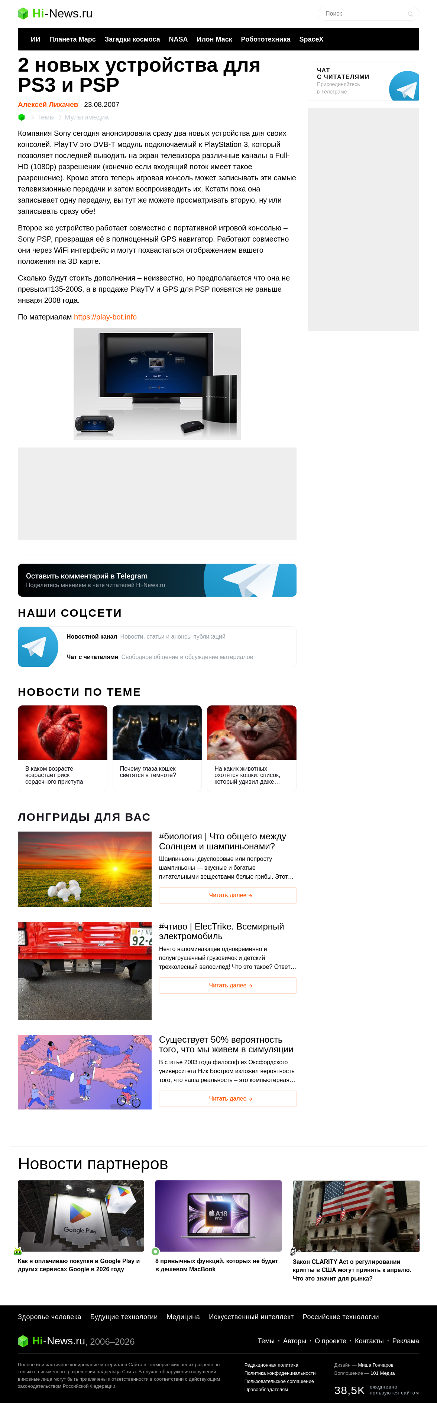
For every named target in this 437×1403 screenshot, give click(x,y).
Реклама (405, 1341)
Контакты (369, 1341)
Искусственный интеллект (251, 1317)
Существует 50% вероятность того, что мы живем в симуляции (226, 1044)
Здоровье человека (49, 1317)
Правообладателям (266, 1389)
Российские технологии (341, 1317)
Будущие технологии (124, 1317)
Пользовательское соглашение (279, 1381)
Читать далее (231, 895)
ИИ (36, 39)
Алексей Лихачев (48, 104)
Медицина (183, 1317)
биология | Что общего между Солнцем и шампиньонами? (222, 841)
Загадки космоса (132, 39)
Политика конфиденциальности (280, 1373)
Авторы (294, 1341)
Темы (266, 1341)
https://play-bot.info (105, 317)
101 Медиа (382, 1373)
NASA (178, 39)
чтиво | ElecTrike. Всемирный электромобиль (221, 931)
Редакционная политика (271, 1365)
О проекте (330, 1341)
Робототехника (266, 39)
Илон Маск (214, 39)
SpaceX (311, 39)
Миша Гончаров (375, 1365)
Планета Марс (72, 39)
